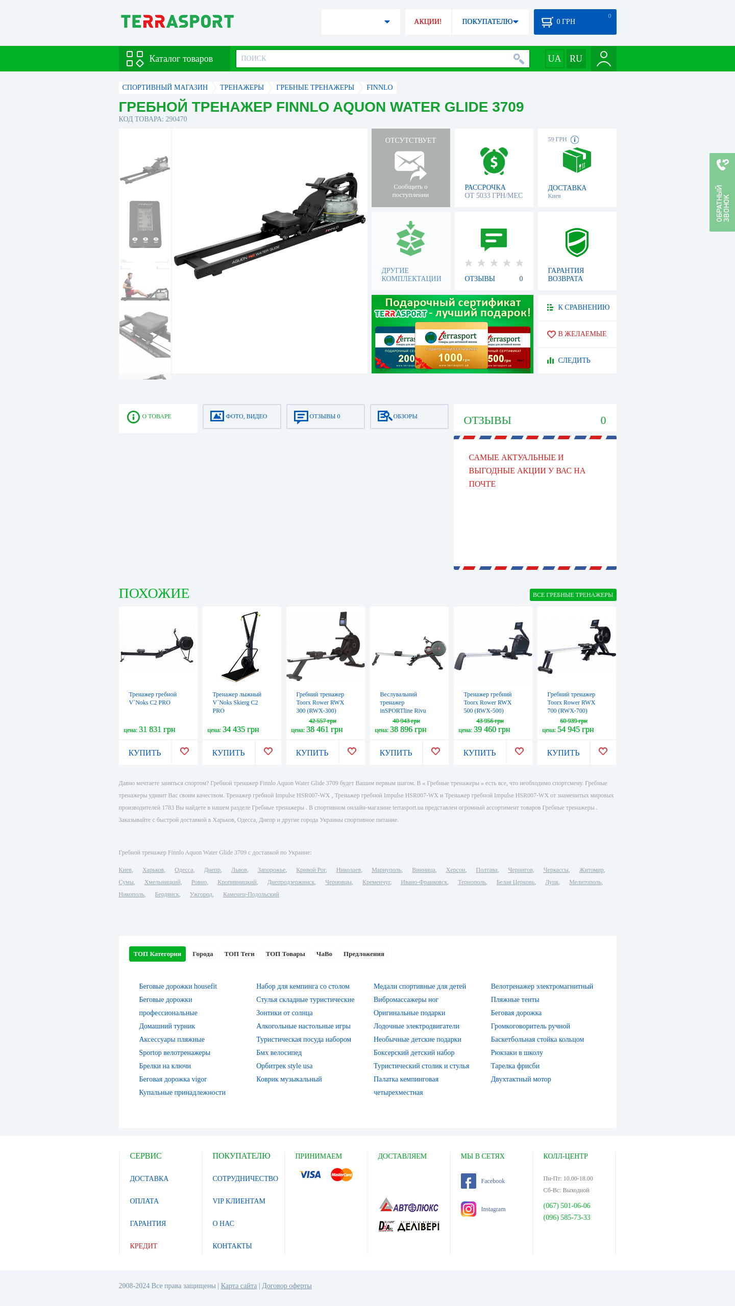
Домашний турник (167, 1026)
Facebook (483, 1181)
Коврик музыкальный (289, 1079)
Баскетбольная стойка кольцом (537, 1039)
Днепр (212, 869)
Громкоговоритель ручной (530, 1026)
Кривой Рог (310, 869)
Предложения (364, 954)
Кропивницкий (236, 882)
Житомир (591, 869)
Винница (423, 869)
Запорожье (271, 869)
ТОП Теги (239, 954)
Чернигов (520, 869)
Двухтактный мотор (521, 1079)
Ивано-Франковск (424, 882)
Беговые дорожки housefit (178, 986)
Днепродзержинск (291, 882)
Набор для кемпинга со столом (303, 986)
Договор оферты (287, 1286)
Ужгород (201, 894)
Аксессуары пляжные (172, 1039)
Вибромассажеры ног (406, 999)
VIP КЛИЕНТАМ (239, 1201)
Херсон (455, 869)
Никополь (131, 894)
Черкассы (556, 869)
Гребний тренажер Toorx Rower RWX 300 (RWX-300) (321, 702)
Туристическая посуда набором (303, 1039)
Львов (239, 869)
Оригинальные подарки (409, 1013)
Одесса (184, 869)
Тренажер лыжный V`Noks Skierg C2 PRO (237, 702)
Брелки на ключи (165, 1066)
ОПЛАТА (144, 1201)
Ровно (199, 882)
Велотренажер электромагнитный (542, 986)
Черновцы (338, 882)
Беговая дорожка (516, 1013)
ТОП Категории (158, 954)
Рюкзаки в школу (517, 1053)
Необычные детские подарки (417, 1039)
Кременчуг (376, 882)
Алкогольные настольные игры (303, 1026)
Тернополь (471, 882)
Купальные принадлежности (182, 1092)
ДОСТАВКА (149, 1179)
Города (202, 954)
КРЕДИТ (144, 1246)
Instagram (483, 1209)
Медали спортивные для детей (420, 986)
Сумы (126, 882)
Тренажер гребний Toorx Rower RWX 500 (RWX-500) (488, 702)
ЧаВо (324, 954)
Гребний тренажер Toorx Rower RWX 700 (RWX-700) (572, 702)
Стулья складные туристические (305, 999)
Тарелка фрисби (515, 1066)
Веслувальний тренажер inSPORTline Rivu (403, 702)
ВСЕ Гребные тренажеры (573, 594)
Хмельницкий (162, 882)
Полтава (487, 869)
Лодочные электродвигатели (416, 1026)
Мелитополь (585, 882)
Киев (125, 869)
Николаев (348, 869)
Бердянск (167, 894)
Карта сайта (239, 1286)
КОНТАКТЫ (232, 1246)
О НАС (223, 1223)
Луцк (551, 882)
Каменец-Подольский (251, 894)
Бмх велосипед (279, 1053)
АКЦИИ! (428, 22)
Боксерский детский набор (414, 1053)
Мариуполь (386, 869)
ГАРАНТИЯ (148, 1223)
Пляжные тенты (515, 999)
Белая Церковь (515, 882)
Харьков (153, 869)
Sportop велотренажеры (175, 1053)
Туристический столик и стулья (421, 1066)
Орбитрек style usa (284, 1066)
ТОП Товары (285, 954)
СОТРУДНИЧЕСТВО (246, 1179)
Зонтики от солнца (284, 1013)
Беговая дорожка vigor (173, 1079)
